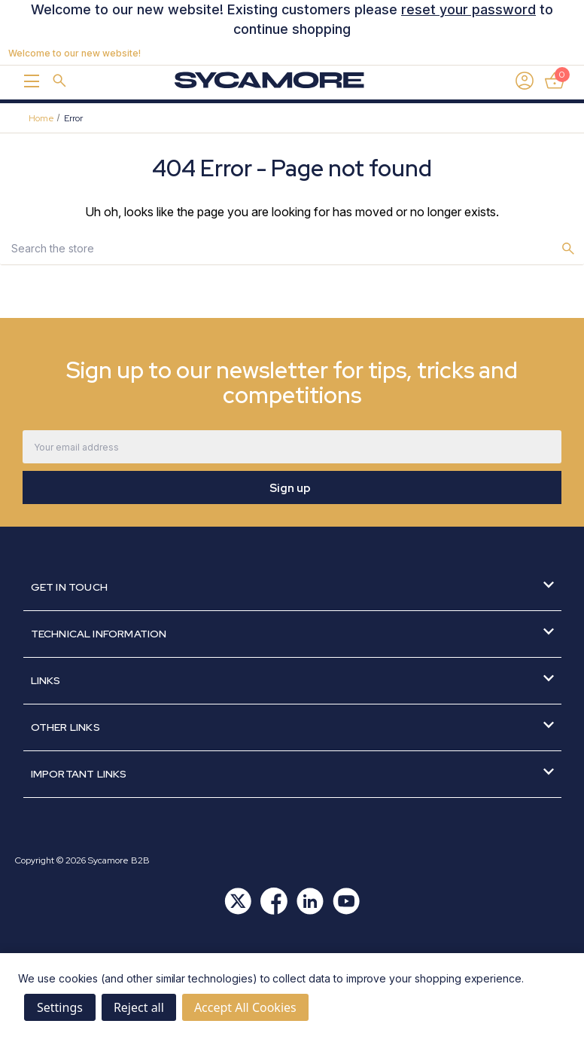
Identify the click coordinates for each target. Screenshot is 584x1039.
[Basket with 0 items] (555, 81)
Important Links (292, 773)
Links (292, 680)
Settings (60, 1007)
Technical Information (292, 633)
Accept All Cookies (245, 1007)
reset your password (468, 9)
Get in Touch (292, 586)
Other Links (292, 727)
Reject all (139, 1007)
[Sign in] (524, 81)
